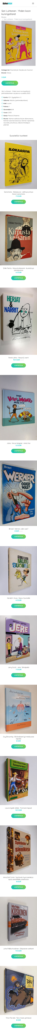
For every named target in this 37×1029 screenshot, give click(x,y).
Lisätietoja (10, 83)
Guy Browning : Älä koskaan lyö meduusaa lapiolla (18, 738)
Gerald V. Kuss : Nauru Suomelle (18, 598)
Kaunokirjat (14, 70)
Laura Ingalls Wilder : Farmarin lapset (18, 808)
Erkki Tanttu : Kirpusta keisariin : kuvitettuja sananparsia (18, 269)
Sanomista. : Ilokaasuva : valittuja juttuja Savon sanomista (18, 193)
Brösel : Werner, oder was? (18, 529)
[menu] (33, 3)
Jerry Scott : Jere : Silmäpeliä (18, 667)
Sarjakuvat (22, 70)
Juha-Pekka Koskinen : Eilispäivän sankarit (18, 949)
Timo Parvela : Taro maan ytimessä (18, 1018)
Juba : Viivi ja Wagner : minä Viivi (18, 443)
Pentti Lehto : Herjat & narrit (18, 358)
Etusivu (3, 17)
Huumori (30, 70)
